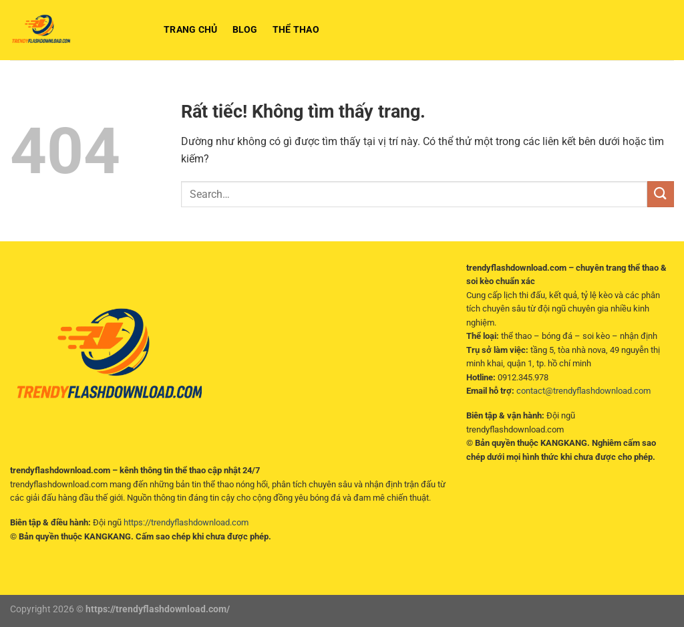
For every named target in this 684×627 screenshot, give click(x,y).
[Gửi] (660, 194)
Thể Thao (296, 29)
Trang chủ (191, 29)
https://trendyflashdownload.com (186, 522)
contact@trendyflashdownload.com (583, 391)
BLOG (245, 29)
